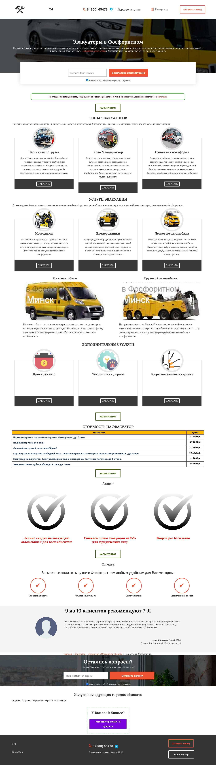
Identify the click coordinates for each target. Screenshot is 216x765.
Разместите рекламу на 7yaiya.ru (108, 724)
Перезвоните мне (129, 9)
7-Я (14, 744)
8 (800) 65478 (97, 9)
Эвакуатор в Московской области (105, 653)
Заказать (44, 184)
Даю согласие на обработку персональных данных (108, 80)
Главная (68, 653)
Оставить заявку (192, 9)
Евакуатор (17, 751)
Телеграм (162, 96)
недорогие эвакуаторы (94, 50)
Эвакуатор (80, 653)
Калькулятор (159, 9)
